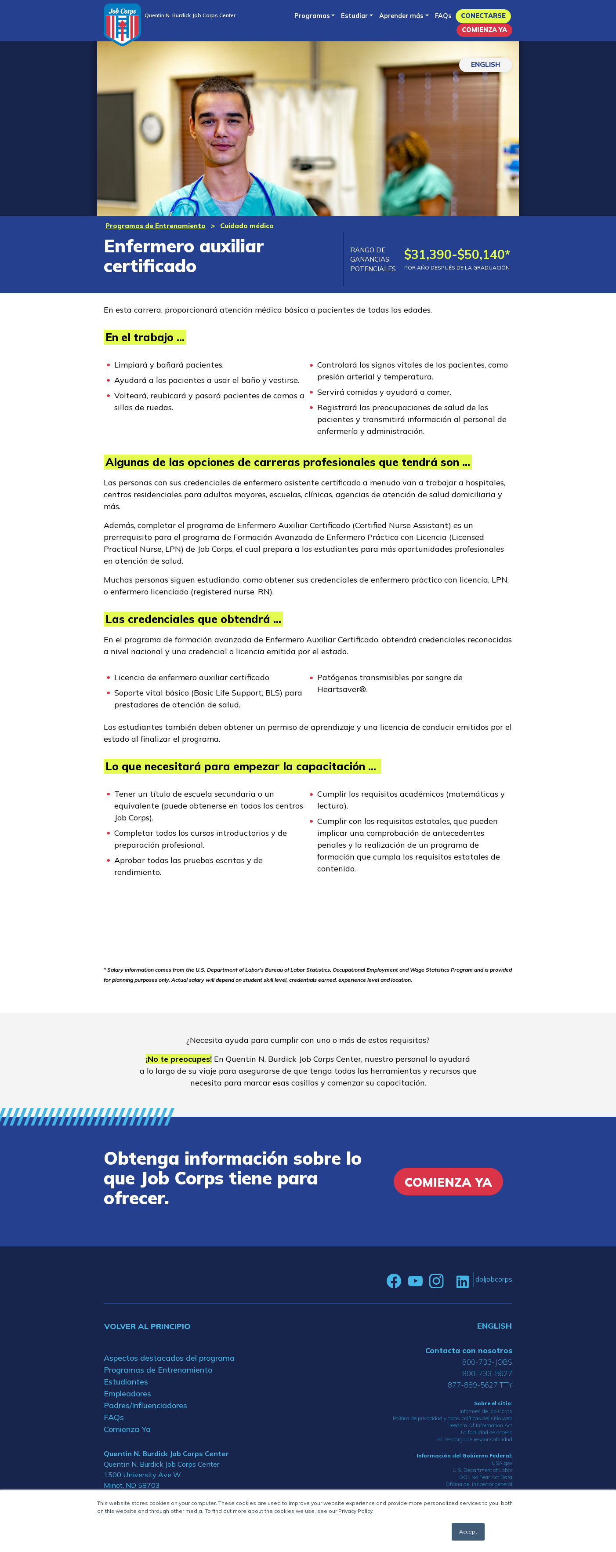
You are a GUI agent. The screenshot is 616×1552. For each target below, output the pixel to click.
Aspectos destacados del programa (169, 1358)
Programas (312, 16)
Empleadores (127, 1393)
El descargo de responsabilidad (475, 1439)
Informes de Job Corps (486, 1411)
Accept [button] (468, 1531)
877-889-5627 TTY (480, 1384)
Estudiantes (126, 1382)
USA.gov (502, 1463)
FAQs (443, 16)
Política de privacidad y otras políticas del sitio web (452, 1418)
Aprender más (401, 16)
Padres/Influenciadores (145, 1405)
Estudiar (354, 16)
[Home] (122, 25)
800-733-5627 (487, 1373)
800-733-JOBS (487, 1361)
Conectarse (483, 16)
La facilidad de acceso (486, 1432)
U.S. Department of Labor (482, 1470)
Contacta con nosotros (468, 1350)
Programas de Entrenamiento (155, 226)
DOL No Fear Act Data (485, 1477)
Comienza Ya (484, 30)
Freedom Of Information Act (479, 1425)
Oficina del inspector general (479, 1484)
